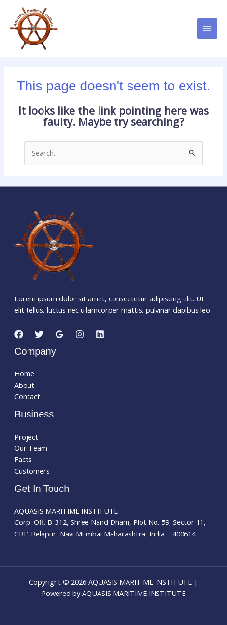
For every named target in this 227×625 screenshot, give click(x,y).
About (24, 385)
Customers (32, 471)
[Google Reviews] (59, 334)
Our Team (30, 448)
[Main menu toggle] (207, 28)
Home (24, 373)
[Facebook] (18, 334)
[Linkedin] (100, 334)
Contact (27, 396)
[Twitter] (39, 334)
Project (26, 437)
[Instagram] (79, 334)
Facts (23, 459)
